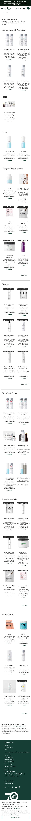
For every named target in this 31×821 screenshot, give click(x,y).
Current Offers (9, 747)
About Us (7, 745)
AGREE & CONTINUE (15, 817)
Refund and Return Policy (12, 776)
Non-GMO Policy (9, 761)
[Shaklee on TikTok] (12, 786)
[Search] (24, 8)
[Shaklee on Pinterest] (19, 787)
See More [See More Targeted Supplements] (25, 275)
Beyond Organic (9, 759)
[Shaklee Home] (8, 8)
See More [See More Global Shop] (25, 713)
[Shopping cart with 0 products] (28, 8)
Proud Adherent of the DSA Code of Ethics (17, 752)
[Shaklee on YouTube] (16, 787)
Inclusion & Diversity (10, 766)
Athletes (7, 750)
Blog (9, 783)
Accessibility (8, 764)
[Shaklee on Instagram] (5, 787)
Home (4, 13)
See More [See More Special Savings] (25, 605)
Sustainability (9, 757)
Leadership (8, 755)
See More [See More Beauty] (25, 384)
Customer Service (10, 771)
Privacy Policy (16, 808)
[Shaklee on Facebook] (8, 787)
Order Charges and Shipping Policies (15, 774)
